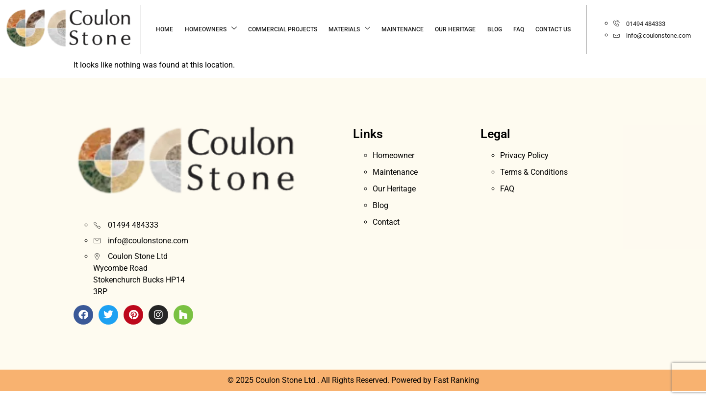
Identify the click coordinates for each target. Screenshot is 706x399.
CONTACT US (511, 29)
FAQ (478, 29)
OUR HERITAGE (418, 29)
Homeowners (180, 29)
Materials (315, 29)
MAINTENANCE (367, 29)
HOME (135, 29)
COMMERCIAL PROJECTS (250, 29)
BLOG (456, 29)
